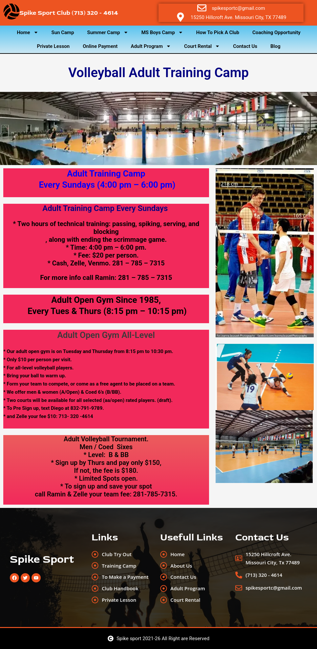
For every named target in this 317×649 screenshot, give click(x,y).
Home (27, 32)
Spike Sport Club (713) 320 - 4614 (68, 13)
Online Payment (100, 46)
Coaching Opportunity (276, 32)
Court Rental (202, 46)
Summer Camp (107, 32)
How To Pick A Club (217, 32)
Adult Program (151, 46)
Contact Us (245, 46)
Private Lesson (53, 46)
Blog (275, 46)
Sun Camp (63, 32)
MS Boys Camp (162, 32)
